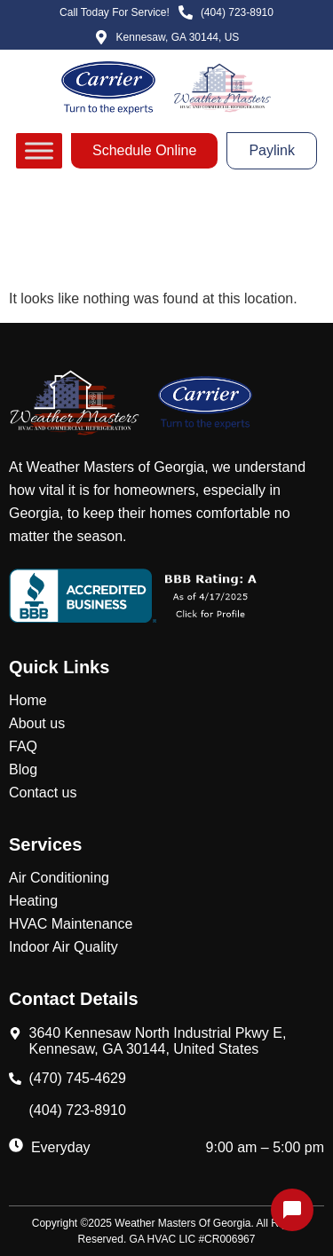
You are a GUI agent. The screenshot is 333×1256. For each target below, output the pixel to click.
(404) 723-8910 (77, 1110)
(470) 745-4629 (77, 1078)
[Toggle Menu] (39, 150)
